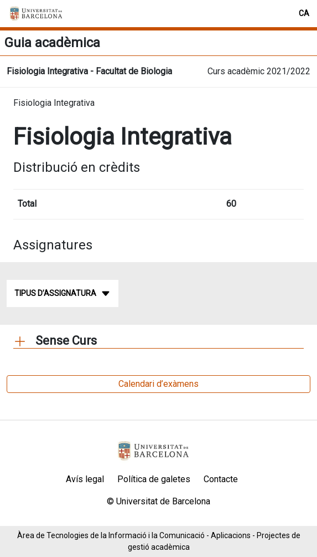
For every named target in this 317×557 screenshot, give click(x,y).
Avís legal (85, 479)
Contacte (221, 479)
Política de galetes (153, 479)
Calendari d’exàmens (158, 384)
